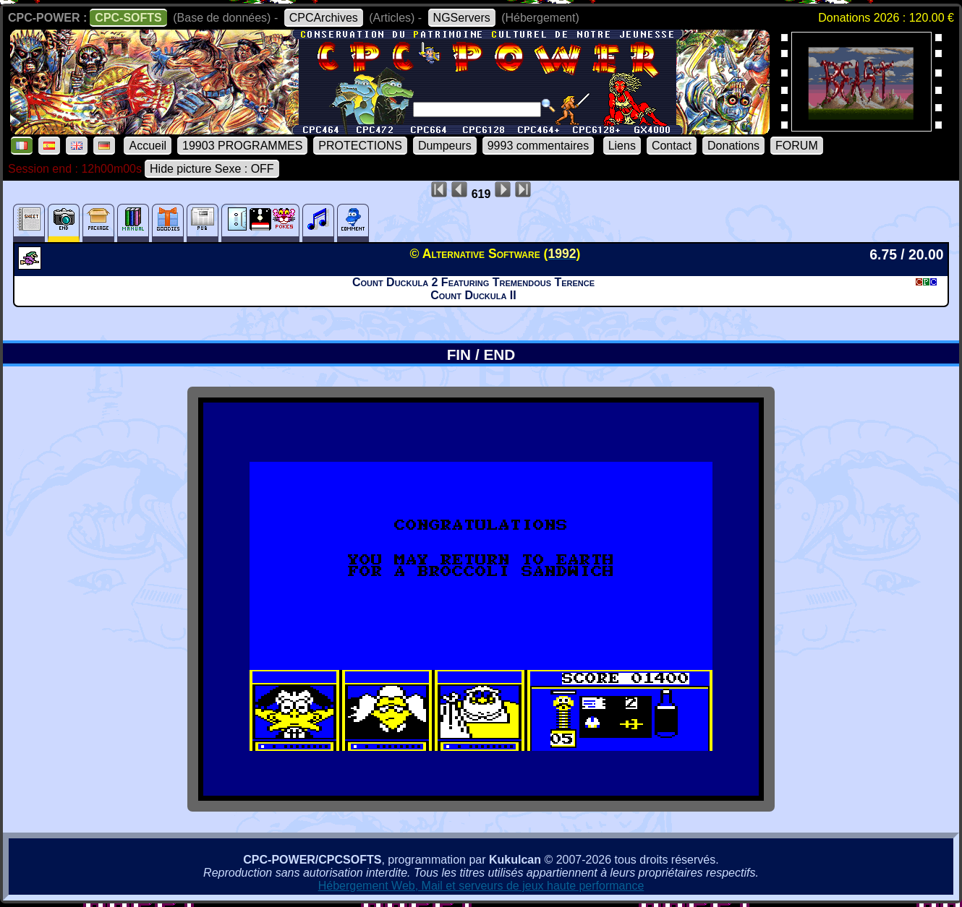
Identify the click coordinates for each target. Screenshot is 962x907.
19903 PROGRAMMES (242, 145)
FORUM (796, 145)
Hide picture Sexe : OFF (212, 169)
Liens (622, 145)
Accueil (147, 145)
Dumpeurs (445, 145)
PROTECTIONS (360, 145)
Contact (671, 145)
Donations (733, 145)
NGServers (461, 18)
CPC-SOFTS (128, 18)
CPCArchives (323, 18)
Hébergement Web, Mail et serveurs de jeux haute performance (481, 886)
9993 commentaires (538, 145)
